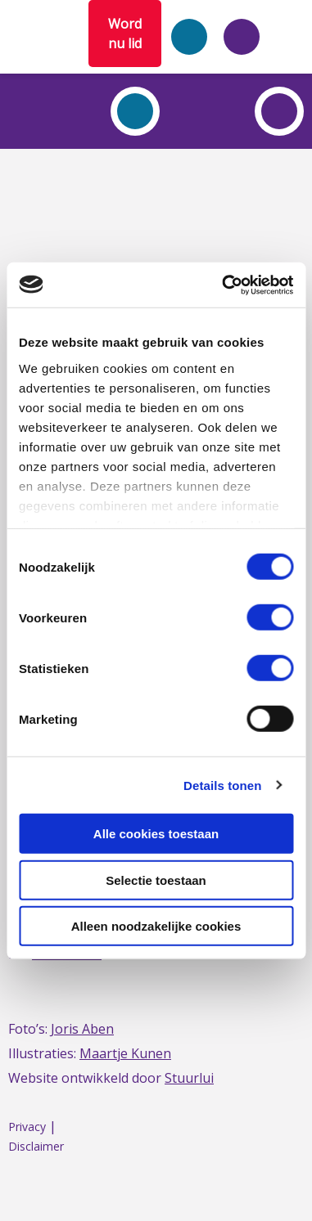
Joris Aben (82, 1029)
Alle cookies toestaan (156, 834)
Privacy (27, 1126)
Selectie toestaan (156, 880)
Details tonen (222, 785)
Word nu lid (125, 33)
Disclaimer (36, 1146)
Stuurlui (189, 1078)
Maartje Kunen (125, 1053)
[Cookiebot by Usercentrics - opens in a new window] (223, 284)
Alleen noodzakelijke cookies (156, 926)
